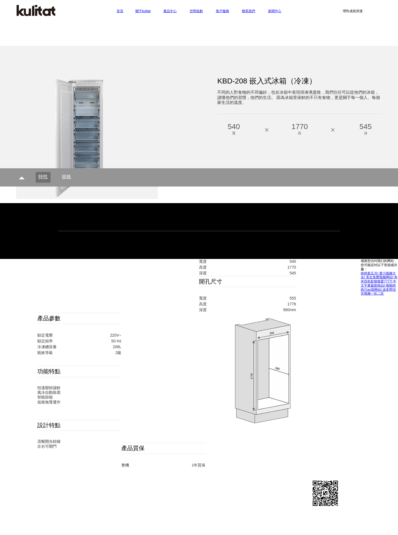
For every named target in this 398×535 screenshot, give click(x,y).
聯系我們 (80, 486)
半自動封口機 (146, 518)
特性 (43, 176)
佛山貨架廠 (187, 527)
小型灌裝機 (272, 518)
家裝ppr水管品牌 (218, 518)
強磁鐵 (256, 527)
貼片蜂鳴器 (189, 518)
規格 (66, 176)
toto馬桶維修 (253, 523)
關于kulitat (82, 480)
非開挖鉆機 (236, 527)
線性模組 (295, 518)
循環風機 (140, 527)
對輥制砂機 (211, 527)
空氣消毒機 (86, 518)
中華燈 (107, 518)
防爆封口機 (162, 527)
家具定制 (123, 523)
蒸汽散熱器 (202, 523)
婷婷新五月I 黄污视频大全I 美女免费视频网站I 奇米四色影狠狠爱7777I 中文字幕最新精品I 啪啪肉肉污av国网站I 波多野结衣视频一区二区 (379, 283)
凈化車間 (276, 523)
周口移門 (315, 518)
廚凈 (128, 493)
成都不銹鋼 (227, 523)
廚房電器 (132, 480)
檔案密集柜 (299, 523)
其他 (128, 499)
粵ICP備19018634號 (241, 510)
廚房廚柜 (132, 486)
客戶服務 (297, 480)
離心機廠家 (101, 527)
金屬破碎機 (76, 527)
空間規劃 (189, 480)
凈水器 (124, 518)
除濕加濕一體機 (149, 523)
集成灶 (169, 518)
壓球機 (121, 527)
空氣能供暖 (178, 523)
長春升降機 (248, 518)
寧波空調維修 (78, 523)
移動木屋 (103, 523)
